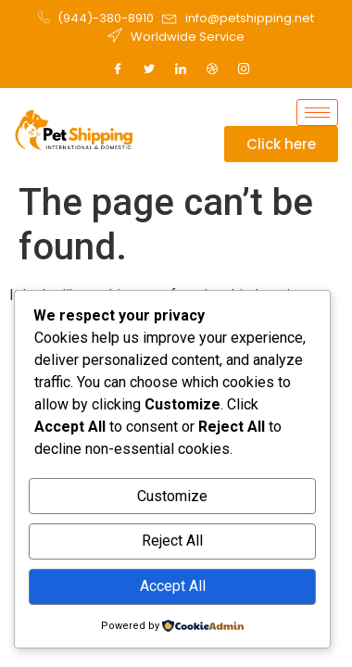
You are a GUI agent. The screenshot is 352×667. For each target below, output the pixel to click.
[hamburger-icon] (317, 112)
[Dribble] (212, 68)
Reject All (172, 540)
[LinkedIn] (181, 68)
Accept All (173, 586)
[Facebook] (118, 68)
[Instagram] (244, 68)
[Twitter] (149, 68)
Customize (172, 496)
